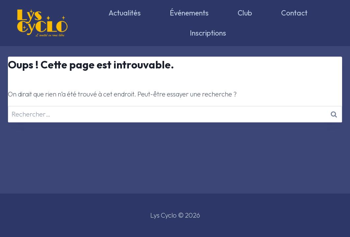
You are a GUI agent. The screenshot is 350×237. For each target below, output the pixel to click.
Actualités (124, 12)
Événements (189, 12)
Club (245, 12)
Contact (294, 12)
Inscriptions (208, 33)
